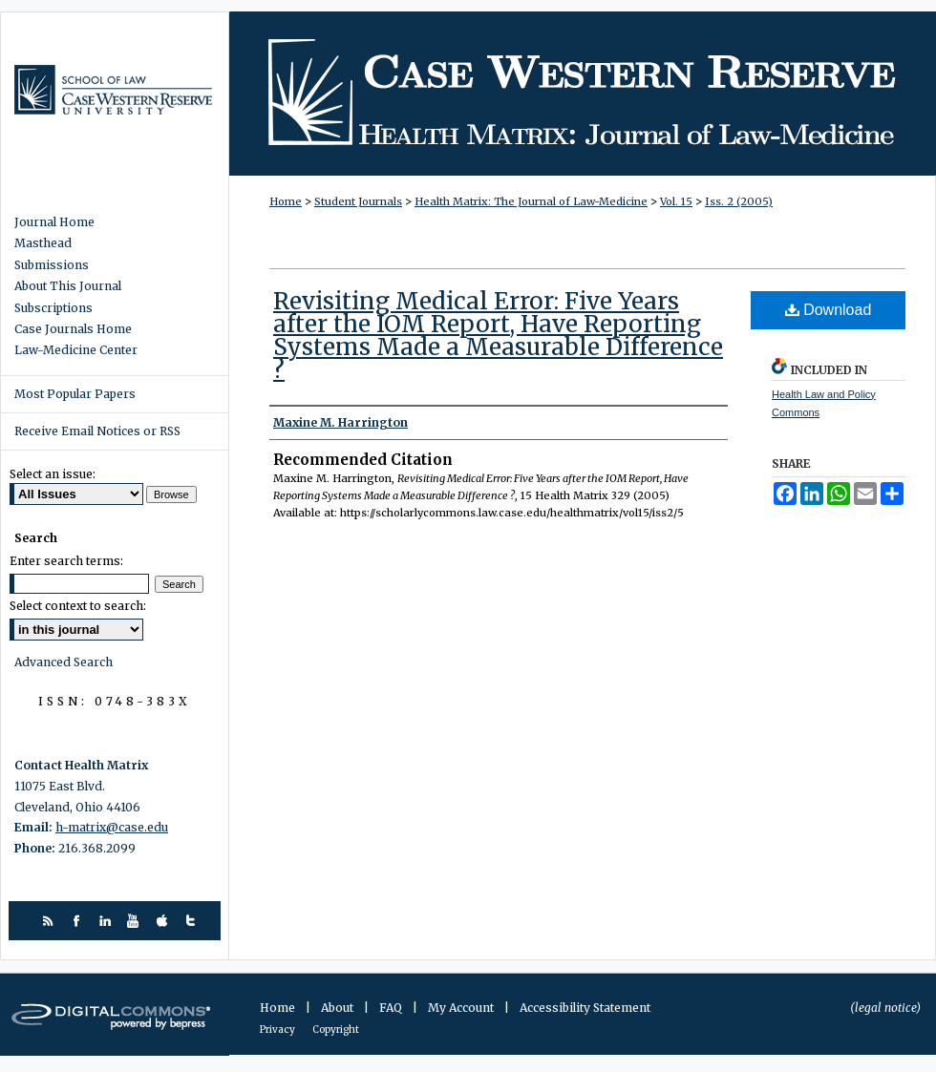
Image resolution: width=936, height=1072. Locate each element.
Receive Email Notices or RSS (97, 431)
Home (285, 201)
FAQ (392, 1007)
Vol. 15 (676, 201)
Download (828, 310)
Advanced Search (63, 662)
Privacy (278, 1029)
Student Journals (358, 201)
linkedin (107, 921)
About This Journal (67, 286)
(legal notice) (885, 1007)
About (338, 1007)
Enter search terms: (66, 561)
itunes (165, 921)
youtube (136, 921)
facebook (79, 921)
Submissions (51, 265)
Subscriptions (53, 308)
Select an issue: (53, 474)
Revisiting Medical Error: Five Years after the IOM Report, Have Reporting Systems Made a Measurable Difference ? (498, 335)
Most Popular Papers (75, 394)
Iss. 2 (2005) (739, 201)
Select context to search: (78, 606)
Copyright (335, 1029)
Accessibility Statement (585, 1007)
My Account (462, 1007)
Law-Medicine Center (76, 350)
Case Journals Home (73, 329)
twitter (193, 921)
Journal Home (54, 222)
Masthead (43, 243)
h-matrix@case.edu (111, 827)
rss (50, 921)
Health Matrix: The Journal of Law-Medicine (582, 93)
